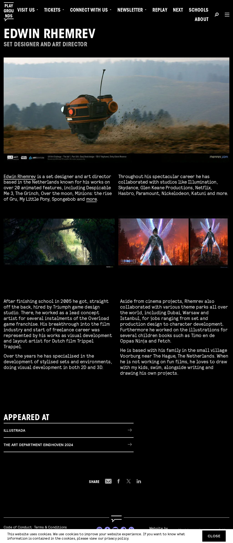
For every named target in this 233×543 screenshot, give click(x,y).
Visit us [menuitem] (26, 10)
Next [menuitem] (178, 10)
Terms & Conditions (50, 527)
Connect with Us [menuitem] (89, 10)
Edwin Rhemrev (20, 176)
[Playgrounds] (11, 12)
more (91, 199)
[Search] (216, 15)
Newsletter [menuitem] (130, 10)
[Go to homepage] (116, 519)
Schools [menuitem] (198, 10)
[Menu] (225, 14)
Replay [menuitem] (159, 10)
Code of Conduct (18, 527)
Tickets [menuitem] (52, 10)
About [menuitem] (201, 20)
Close (214, 536)
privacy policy (116, 538)
